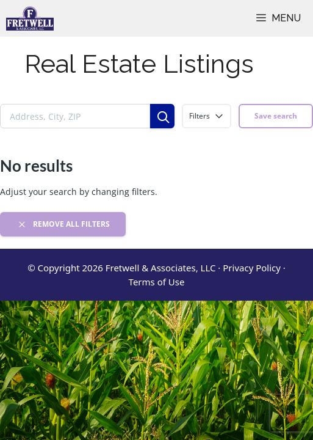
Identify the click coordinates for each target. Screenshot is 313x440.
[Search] (162, 116)
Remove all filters (63, 224)
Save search (275, 116)
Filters (206, 116)
